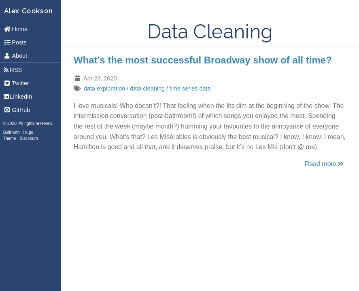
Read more (325, 163)
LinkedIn (18, 96)
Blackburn (29, 138)
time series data (190, 88)
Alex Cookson (28, 11)
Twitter (16, 83)
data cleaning (147, 88)
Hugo (28, 132)
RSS (13, 70)
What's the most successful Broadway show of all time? (203, 60)
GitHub (17, 110)
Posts (15, 42)
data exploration (104, 88)
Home (16, 29)
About (15, 56)
